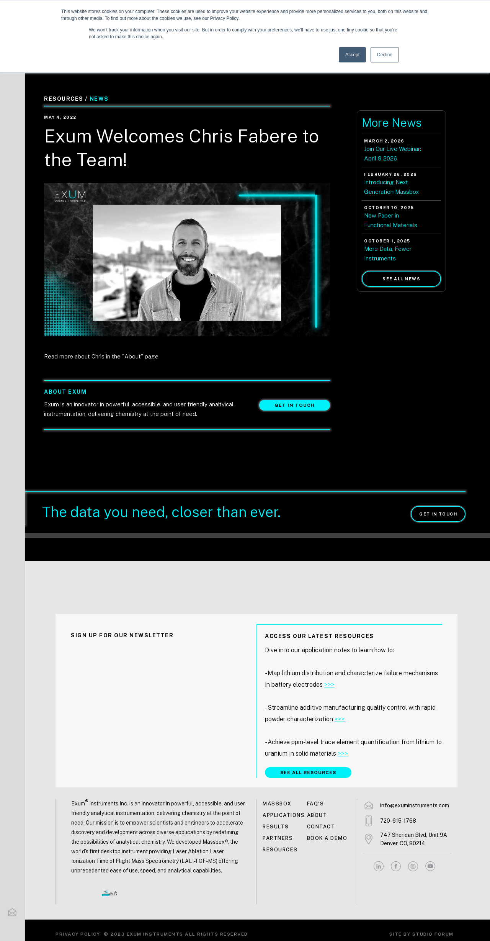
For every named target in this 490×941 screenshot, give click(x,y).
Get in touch (294, 405)
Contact (321, 827)
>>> (329, 684)
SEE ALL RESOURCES (308, 772)
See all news (401, 279)
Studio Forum (433, 934)
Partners (278, 838)
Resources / (66, 99)
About (317, 815)
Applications (284, 815)
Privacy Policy (78, 934)
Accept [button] (352, 54)
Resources (280, 850)
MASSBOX (277, 804)
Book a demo (327, 838)
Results (276, 827)
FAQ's (315, 804)
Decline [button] (384, 54)
